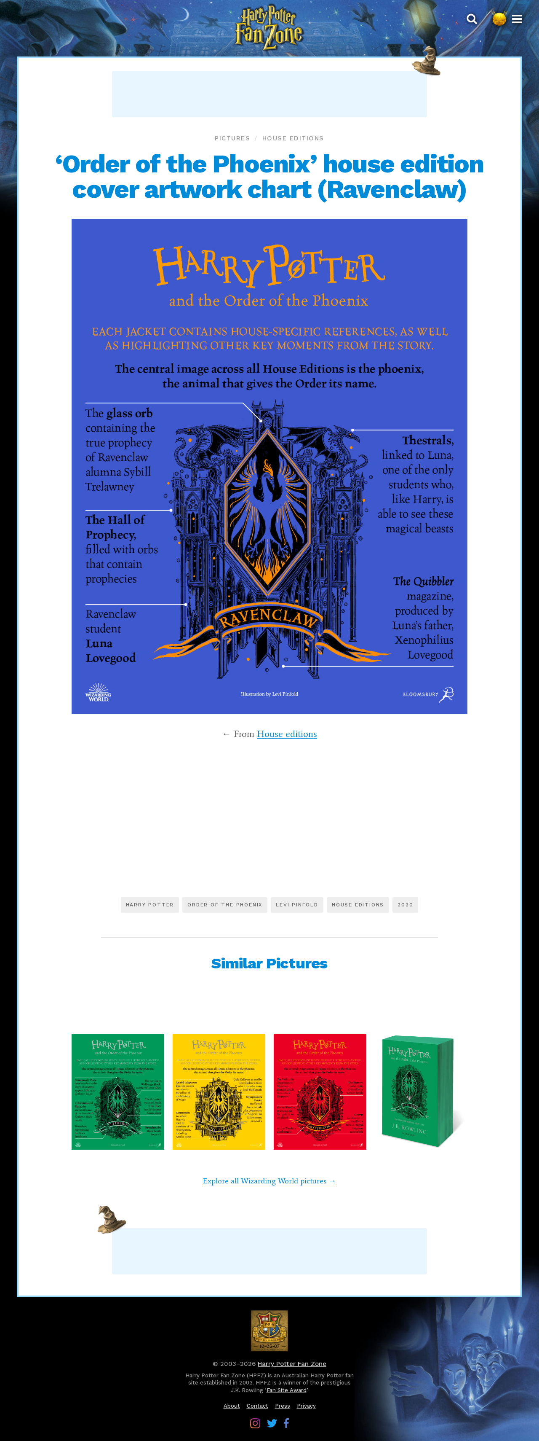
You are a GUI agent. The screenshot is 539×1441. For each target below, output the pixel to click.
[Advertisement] (269, 94)
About (232, 1406)
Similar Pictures (269, 963)
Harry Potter (150, 905)
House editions (293, 138)
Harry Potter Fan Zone (292, 1364)
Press (282, 1406)
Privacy (306, 1406)
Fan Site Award (287, 1390)
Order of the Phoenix (224, 905)
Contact (257, 1406)
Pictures (232, 138)
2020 (405, 905)
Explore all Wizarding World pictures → (269, 1181)
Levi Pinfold (297, 905)
